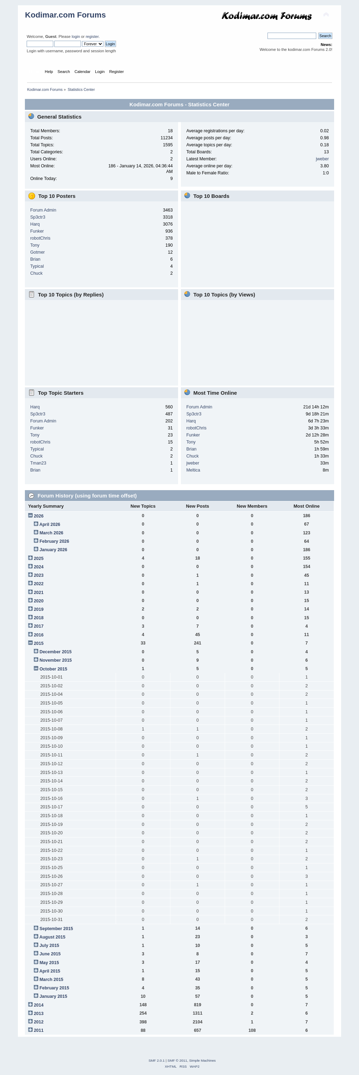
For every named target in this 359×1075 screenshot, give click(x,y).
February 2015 (54, 988)
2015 (38, 643)
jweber (322, 158)
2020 (38, 601)
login (76, 36)
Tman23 (38, 463)
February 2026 (54, 541)
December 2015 (56, 651)
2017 (38, 626)
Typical (37, 266)
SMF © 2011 (177, 1060)
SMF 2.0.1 (157, 1060)
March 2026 (51, 532)
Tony (34, 245)
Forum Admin (43, 210)
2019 (38, 609)
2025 (38, 558)
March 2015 (51, 979)
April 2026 (49, 524)
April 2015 (49, 971)
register (92, 36)
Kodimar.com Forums (65, 15)
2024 (38, 567)
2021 (38, 592)
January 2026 (53, 549)
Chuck (36, 273)
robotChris (40, 238)
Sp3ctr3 (37, 217)
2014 (38, 1005)
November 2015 (56, 660)
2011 (38, 1030)
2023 (38, 575)
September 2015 (56, 928)
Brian (35, 259)
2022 (38, 583)
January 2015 (53, 996)
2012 (38, 1022)
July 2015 (49, 945)
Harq (35, 224)
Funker (37, 231)
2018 (38, 617)
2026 (38, 516)
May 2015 (49, 962)
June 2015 (50, 954)
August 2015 (52, 937)
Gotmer (37, 252)
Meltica (193, 470)
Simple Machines (202, 1060)
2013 (38, 1013)
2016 (38, 635)
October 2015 (53, 669)
